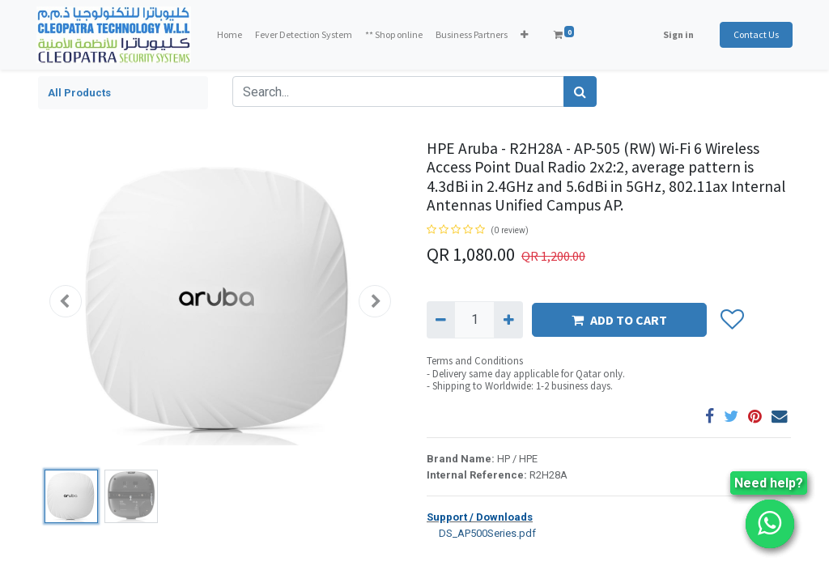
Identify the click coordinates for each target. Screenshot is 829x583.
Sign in (676, 34)
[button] (526, 35)
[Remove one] (441, 319)
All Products (79, 93)
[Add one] (508, 319)
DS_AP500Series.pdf (481, 532)
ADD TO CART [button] (619, 320)
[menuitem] (231, 35)
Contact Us (754, 34)
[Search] (580, 91)
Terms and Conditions (475, 361)
